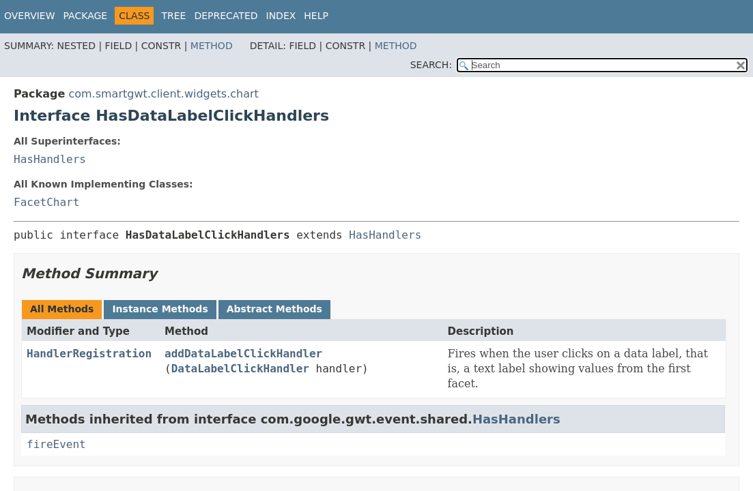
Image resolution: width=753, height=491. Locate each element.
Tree (173, 15)
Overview (29, 15)
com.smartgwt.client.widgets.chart (163, 93)
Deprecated (225, 15)
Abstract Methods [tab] (274, 308)
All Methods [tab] (62, 308)
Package (85, 15)
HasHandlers (50, 159)
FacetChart (46, 202)
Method (211, 45)
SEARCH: (431, 64)
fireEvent (56, 444)
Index (281, 15)
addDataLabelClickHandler (243, 353)
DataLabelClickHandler (240, 368)
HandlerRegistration (89, 353)
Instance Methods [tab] (160, 308)
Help (316, 15)
